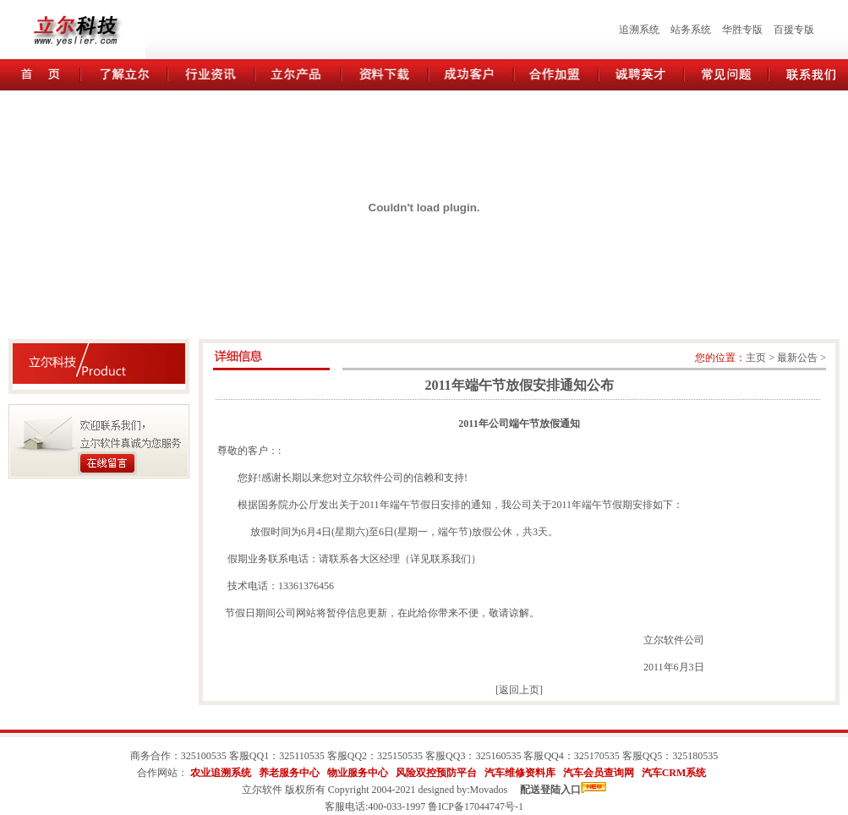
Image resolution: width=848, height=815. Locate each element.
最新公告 (797, 358)
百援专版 (794, 30)
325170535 (597, 756)
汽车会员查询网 (598, 773)
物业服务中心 (357, 773)
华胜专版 (742, 30)
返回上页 (519, 690)
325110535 (302, 756)
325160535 (498, 756)
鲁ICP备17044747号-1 (475, 806)
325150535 (400, 756)
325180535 (695, 756)
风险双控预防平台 (436, 773)
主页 (756, 358)
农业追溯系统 (220, 773)
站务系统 (690, 30)
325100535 (204, 756)
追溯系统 (639, 30)
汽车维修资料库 (519, 773)
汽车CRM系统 (674, 773)
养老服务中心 (289, 773)
